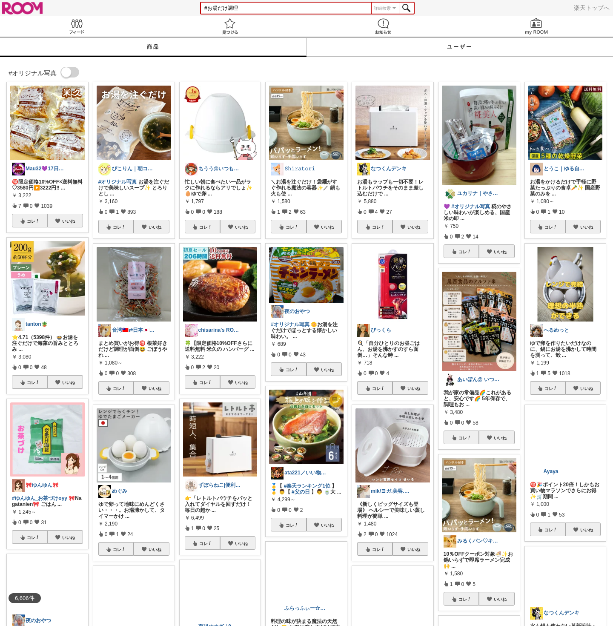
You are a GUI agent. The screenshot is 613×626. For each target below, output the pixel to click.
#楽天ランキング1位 (307, 486)
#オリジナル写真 (117, 182)
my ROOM (536, 26)
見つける (229, 26)
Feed (76, 26)
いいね (68, 221)
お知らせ (383, 26)
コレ (33, 221)
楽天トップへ (592, 7)
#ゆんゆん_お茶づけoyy (39, 498)
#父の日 (301, 492)
